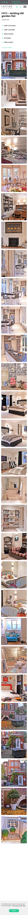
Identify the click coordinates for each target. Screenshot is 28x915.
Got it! (14, 910)
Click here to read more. (19, 905)
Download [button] (6, 38)
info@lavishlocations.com (19, 3)
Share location (7, 34)
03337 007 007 (16, 1)
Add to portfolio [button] (8, 30)
